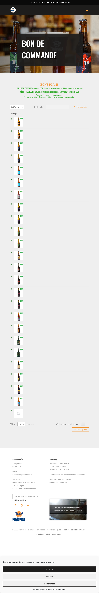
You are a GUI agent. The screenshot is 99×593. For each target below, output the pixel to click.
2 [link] (87, 423)
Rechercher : (51, 107)
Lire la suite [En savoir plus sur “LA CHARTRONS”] (76, 343)
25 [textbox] (20, 424)
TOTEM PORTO (28, 361)
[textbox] (16, 107)
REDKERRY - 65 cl (29, 276)
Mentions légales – (55, 529)
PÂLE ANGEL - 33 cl (30, 146)
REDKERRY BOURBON (31, 373)
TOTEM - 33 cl (28, 287)
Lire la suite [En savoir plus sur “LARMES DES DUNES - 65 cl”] (76, 140)
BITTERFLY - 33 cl (29, 227)
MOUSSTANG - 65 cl (30, 215)
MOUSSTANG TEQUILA (32, 397)
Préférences (49, 583)
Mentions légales (39, 589)
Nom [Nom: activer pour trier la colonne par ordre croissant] (24, 113)
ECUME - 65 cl (28, 181)
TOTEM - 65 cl (28, 299)
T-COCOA (26, 323)
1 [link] (83, 423)
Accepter (49, 569)
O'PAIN (25, 349)
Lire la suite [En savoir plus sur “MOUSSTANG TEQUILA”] (76, 403)
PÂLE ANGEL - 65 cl (30, 157)
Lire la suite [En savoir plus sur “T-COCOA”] (76, 330)
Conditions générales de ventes (49, 534)
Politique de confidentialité (55, 589)
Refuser (49, 576)
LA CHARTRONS (29, 336)
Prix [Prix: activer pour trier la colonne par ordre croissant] (63, 113)
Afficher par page (22, 424)
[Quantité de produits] (80, 122)
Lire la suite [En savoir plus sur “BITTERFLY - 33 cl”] (76, 234)
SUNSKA (26, 251)
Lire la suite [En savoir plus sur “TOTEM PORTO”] (76, 367)
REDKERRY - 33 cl (29, 264)
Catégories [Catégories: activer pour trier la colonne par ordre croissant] (52, 113)
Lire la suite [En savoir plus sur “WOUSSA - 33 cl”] (76, 318)
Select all (80, 116)
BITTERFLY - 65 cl (29, 240)
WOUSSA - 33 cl (29, 311)
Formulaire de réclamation (26, 496)
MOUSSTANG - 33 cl (30, 204)
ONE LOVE (26, 192)
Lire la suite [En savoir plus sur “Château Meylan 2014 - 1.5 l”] (76, 416)
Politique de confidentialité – (75, 529)
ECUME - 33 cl (28, 169)
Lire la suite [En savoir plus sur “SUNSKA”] (76, 258)
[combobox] (17, 107)
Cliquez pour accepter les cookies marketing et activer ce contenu (68, 509)
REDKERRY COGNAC (31, 385)
